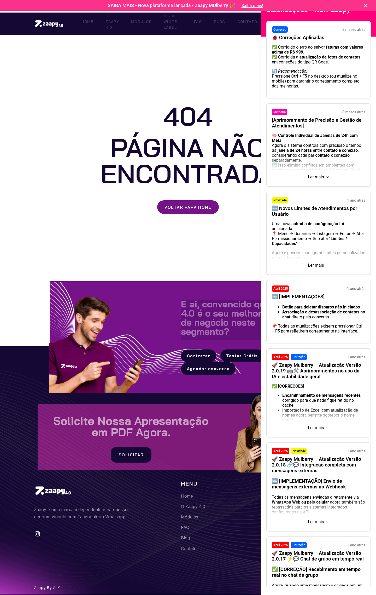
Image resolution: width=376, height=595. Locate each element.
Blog (221, 23)
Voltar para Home (188, 206)
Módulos (137, 23)
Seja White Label (174, 23)
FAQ (205, 23)
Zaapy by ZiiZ (47, 587)
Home (80, 23)
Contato (244, 23)
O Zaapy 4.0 (107, 23)
